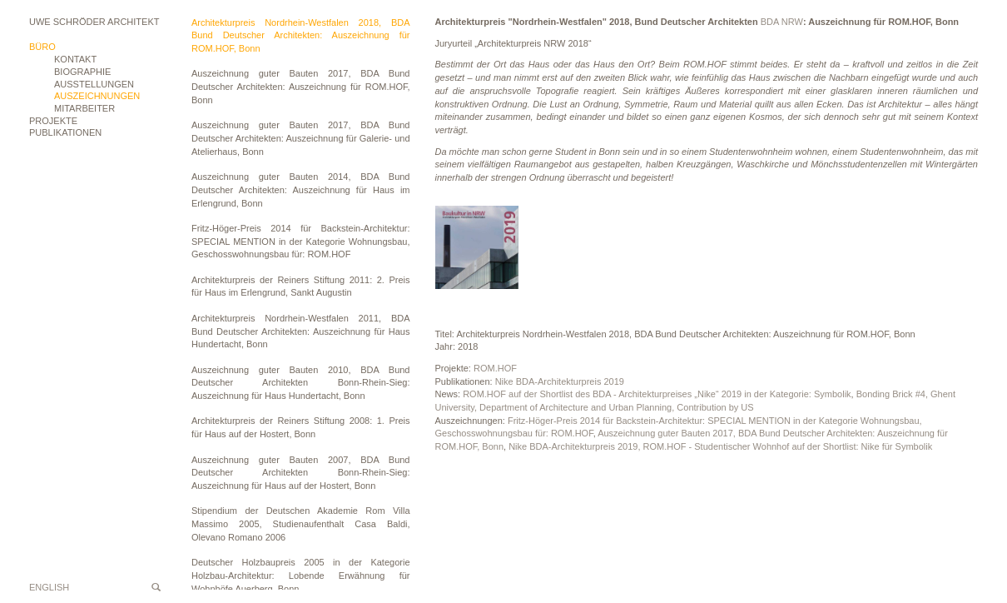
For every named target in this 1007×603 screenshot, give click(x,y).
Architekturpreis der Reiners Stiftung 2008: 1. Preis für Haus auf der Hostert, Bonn (300, 427)
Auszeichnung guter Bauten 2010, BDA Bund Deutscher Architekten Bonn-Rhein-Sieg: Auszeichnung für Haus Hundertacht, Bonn (300, 383)
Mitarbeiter (84, 108)
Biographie (82, 72)
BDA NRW (782, 22)
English (49, 587)
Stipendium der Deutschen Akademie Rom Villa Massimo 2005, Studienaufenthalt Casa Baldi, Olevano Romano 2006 (300, 523)
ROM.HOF (495, 368)
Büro (42, 47)
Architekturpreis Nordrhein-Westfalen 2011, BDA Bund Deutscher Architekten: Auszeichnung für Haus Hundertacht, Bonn (300, 331)
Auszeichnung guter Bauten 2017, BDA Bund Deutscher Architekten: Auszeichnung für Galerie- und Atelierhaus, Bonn (300, 138)
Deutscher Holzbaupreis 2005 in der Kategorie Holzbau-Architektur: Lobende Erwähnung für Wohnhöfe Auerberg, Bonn (300, 575)
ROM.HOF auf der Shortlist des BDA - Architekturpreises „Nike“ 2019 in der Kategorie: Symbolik (657, 394)
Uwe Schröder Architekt (94, 22)
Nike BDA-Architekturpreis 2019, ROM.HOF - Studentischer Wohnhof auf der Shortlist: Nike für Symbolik (720, 446)
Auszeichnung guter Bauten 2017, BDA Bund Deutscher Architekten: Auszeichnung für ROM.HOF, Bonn (300, 86)
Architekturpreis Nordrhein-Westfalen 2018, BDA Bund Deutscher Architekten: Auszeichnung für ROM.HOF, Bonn (300, 35)
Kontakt (75, 59)
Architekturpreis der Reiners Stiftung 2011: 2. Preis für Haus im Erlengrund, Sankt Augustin (300, 286)
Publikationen (65, 132)
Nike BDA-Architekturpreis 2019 (559, 381)
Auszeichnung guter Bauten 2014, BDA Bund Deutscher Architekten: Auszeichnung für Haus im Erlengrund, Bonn (300, 189)
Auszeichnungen (97, 96)
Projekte (53, 121)
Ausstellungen (94, 84)
